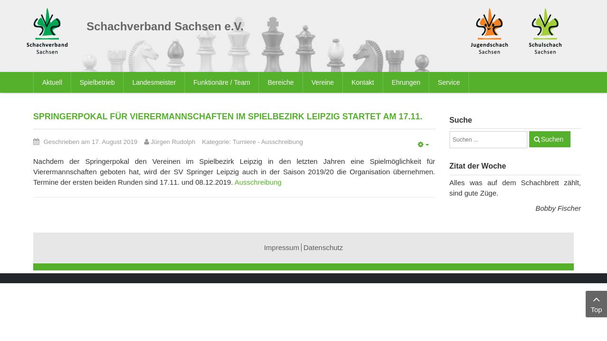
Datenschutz (323, 247)
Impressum (281, 247)
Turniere (244, 141)
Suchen (552, 139)
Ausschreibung (282, 141)
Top (596, 303)
